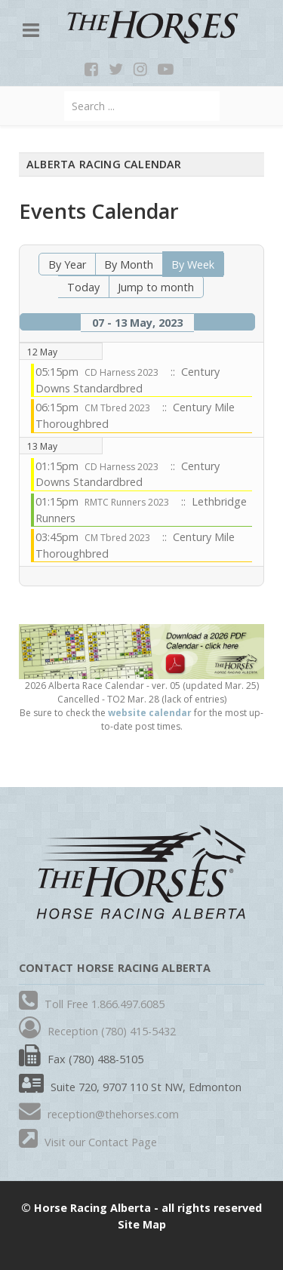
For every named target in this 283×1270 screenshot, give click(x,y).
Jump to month (156, 287)
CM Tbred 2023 (117, 407)
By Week (192, 264)
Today (83, 287)
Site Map (142, 1224)
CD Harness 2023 (121, 372)
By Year (67, 264)
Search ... (64, 91)
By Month (128, 264)
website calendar (150, 712)
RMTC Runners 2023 (127, 502)
